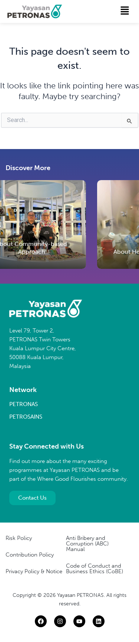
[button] (125, 11)
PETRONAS (23, 404)
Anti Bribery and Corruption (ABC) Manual (87, 544)
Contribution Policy (30, 554)
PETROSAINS (25, 416)
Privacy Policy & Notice (34, 571)
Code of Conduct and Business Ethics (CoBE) (94, 568)
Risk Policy (19, 538)
